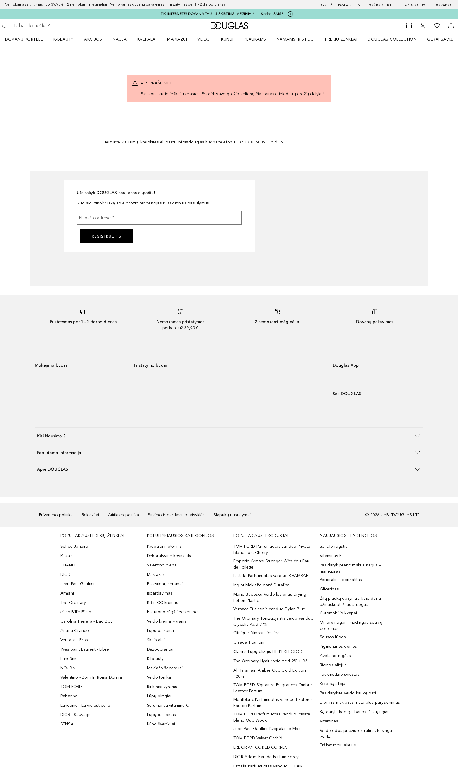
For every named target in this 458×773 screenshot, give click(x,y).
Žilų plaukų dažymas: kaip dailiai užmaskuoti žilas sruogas (351, 601)
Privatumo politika (56, 514)
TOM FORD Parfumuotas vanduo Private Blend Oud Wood (271, 717)
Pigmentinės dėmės (338, 646)
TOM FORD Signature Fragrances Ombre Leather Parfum (272, 688)
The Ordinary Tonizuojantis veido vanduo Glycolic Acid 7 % (273, 621)
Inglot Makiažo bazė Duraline (261, 585)
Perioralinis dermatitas (341, 579)
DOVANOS (444, 5)
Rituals (66, 555)
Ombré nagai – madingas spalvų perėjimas (351, 625)
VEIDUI (204, 39)
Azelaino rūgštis (335, 655)
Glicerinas (329, 589)
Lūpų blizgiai (159, 696)
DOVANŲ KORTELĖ (24, 39)
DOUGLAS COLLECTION (392, 39)
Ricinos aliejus (333, 665)
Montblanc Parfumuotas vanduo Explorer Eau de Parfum (272, 702)
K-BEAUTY (63, 39)
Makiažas (156, 574)
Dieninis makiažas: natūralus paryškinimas (360, 702)
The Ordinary (73, 602)
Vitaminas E (331, 555)
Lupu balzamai (161, 630)
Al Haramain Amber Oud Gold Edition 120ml (269, 673)
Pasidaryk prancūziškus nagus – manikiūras (350, 568)
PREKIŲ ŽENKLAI (341, 39)
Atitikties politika (123, 514)
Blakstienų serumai (165, 583)
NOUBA (67, 667)
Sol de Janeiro (74, 546)
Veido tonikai (159, 677)
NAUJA (120, 39)
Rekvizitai (90, 514)
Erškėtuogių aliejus (338, 745)
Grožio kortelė (381, 5)
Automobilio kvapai (338, 613)
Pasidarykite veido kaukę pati (348, 693)
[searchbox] (57, 25)
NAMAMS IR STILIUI (296, 39)
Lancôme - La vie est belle (85, 705)
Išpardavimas (159, 593)
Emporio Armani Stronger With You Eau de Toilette (271, 564)
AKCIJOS (93, 39)
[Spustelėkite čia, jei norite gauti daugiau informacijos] (290, 14)
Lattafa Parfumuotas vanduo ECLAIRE (269, 766)
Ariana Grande (74, 630)
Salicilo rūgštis (333, 546)
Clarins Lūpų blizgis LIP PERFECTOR (267, 651)
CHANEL (68, 565)
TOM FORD (71, 686)
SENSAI (67, 724)
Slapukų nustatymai (232, 514)
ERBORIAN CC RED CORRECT (261, 747)
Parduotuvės (416, 5)
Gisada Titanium (248, 642)
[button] (229, 435)
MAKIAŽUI (177, 39)
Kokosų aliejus (334, 683)
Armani (67, 593)
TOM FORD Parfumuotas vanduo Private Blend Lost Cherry (271, 549)
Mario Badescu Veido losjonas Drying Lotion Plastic (269, 597)
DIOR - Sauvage (75, 714)
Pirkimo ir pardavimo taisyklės (176, 514)
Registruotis (106, 236)
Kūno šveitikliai (161, 724)
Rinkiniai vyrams (162, 686)
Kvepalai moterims (164, 546)
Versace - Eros (74, 639)
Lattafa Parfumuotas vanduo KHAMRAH (271, 575)
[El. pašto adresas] (159, 218)
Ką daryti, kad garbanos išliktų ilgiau (355, 711)
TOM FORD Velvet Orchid (257, 738)
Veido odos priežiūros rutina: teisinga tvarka (356, 733)
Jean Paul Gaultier (77, 583)
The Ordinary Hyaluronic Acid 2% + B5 (270, 660)
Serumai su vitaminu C (168, 705)
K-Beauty (155, 658)
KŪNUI (227, 39)
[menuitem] (28, 39)
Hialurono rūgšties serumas (173, 611)
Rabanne (68, 696)
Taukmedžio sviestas (340, 674)
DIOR (65, 574)
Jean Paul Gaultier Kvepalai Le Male (267, 728)
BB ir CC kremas (162, 602)
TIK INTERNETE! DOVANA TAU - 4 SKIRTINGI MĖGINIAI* (207, 14)
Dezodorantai (160, 649)
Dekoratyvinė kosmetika (169, 555)
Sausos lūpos (333, 637)
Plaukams (255, 39)
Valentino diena (162, 565)
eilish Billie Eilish (75, 611)
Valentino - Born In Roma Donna (91, 677)
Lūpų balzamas (161, 714)
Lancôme (69, 658)
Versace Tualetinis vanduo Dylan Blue (269, 608)
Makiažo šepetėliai (165, 667)
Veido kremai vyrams (167, 621)
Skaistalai (156, 639)
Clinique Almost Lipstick (256, 632)
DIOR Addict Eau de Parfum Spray (266, 756)
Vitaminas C (331, 721)
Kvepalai (147, 39)
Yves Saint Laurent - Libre (84, 649)
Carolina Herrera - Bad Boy (86, 621)
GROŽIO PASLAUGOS (340, 5)
